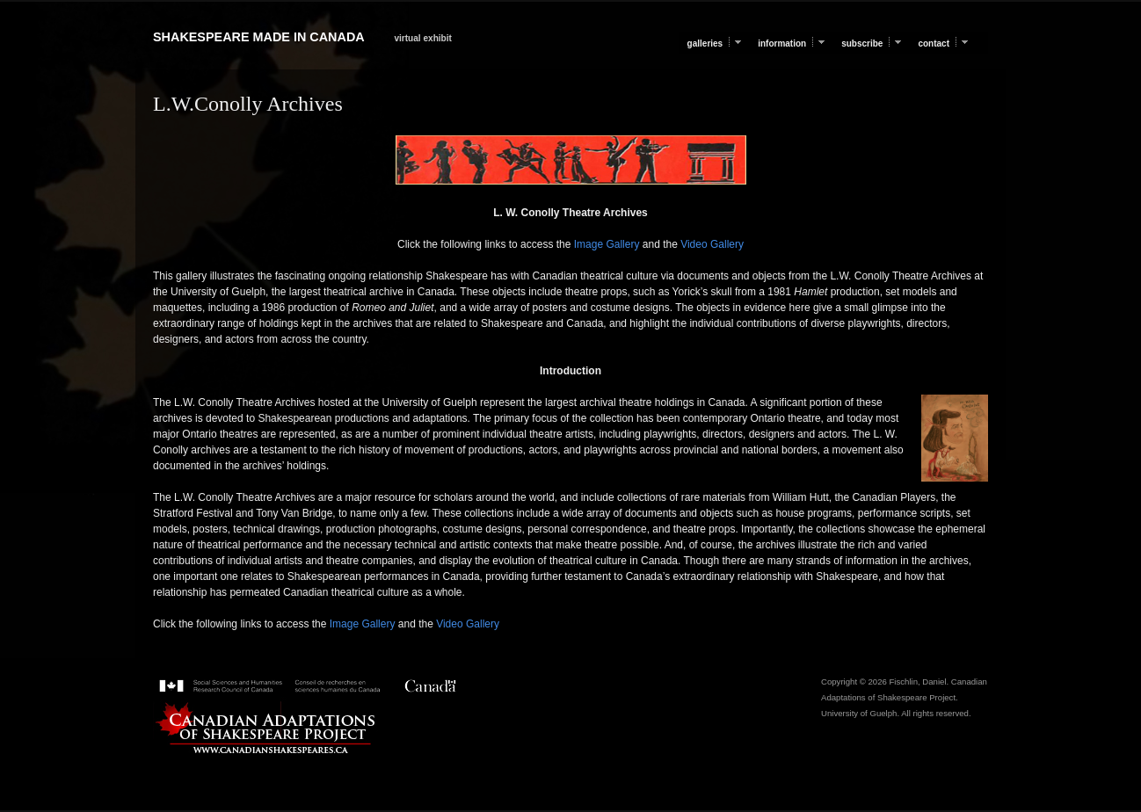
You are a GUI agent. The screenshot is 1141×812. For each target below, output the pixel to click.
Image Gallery (604, 244)
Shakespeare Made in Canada (258, 37)
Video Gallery (711, 244)
